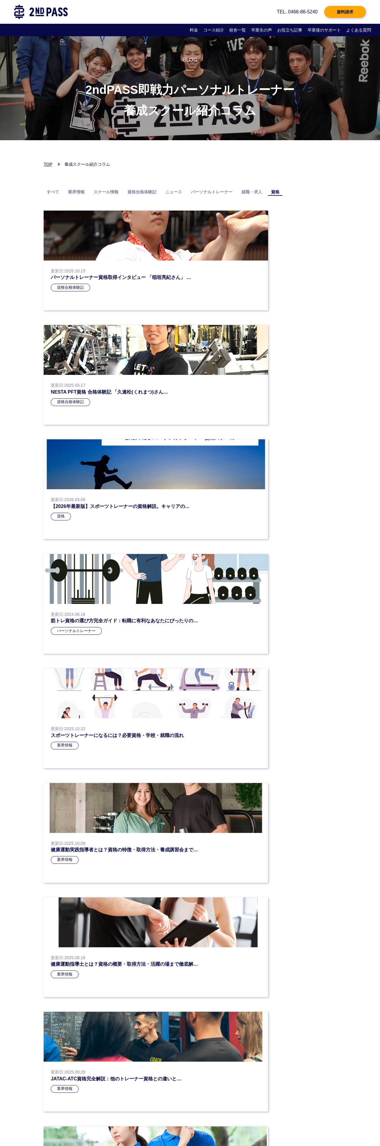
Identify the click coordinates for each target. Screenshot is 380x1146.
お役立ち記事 (289, 30)
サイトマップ (248, 1127)
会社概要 (130, 1127)
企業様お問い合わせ (218, 1127)
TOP (48, 164)
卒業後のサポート (324, 30)
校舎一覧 (237, 30)
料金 (194, 30)
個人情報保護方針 (104, 1127)
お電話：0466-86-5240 (69, 1060)
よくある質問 (358, 30)
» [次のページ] (233, 593)
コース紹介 (213, 30)
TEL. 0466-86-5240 (297, 11)
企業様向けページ (182, 1127)
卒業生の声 (261, 30)
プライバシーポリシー (68, 1127)
